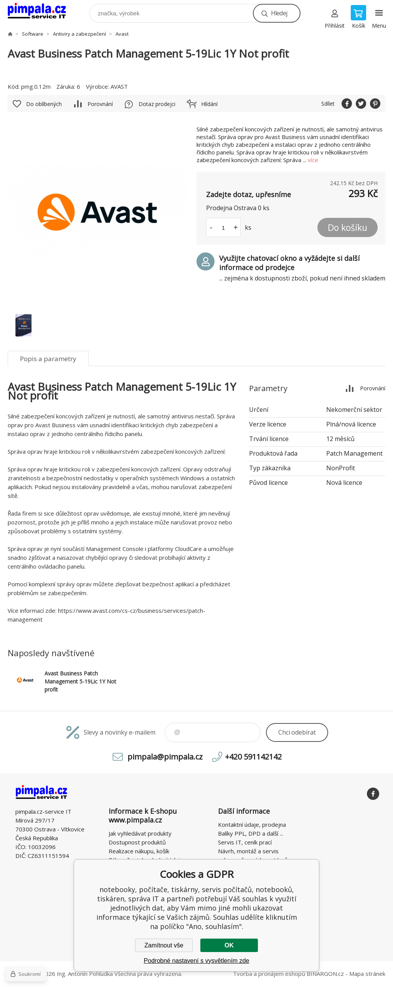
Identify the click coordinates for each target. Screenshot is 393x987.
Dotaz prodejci (157, 104)
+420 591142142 (253, 756)
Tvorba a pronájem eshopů (269, 973)
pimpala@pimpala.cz (165, 756)
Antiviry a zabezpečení (79, 33)
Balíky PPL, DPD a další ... (250, 833)
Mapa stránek (367, 973)
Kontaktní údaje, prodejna (252, 824)
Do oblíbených (44, 104)
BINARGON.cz (325, 973)
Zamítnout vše (163, 945)
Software (32, 33)
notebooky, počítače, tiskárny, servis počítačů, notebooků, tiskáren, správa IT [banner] (42, 11)
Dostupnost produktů (137, 842)
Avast (122, 33)
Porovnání (100, 104)
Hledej (279, 13)
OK (229, 945)
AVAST (119, 86)
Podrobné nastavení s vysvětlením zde (196, 960)
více (313, 160)
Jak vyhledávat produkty (140, 833)
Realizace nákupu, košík (139, 851)
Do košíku (347, 227)
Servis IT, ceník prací (245, 842)
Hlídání (209, 104)
